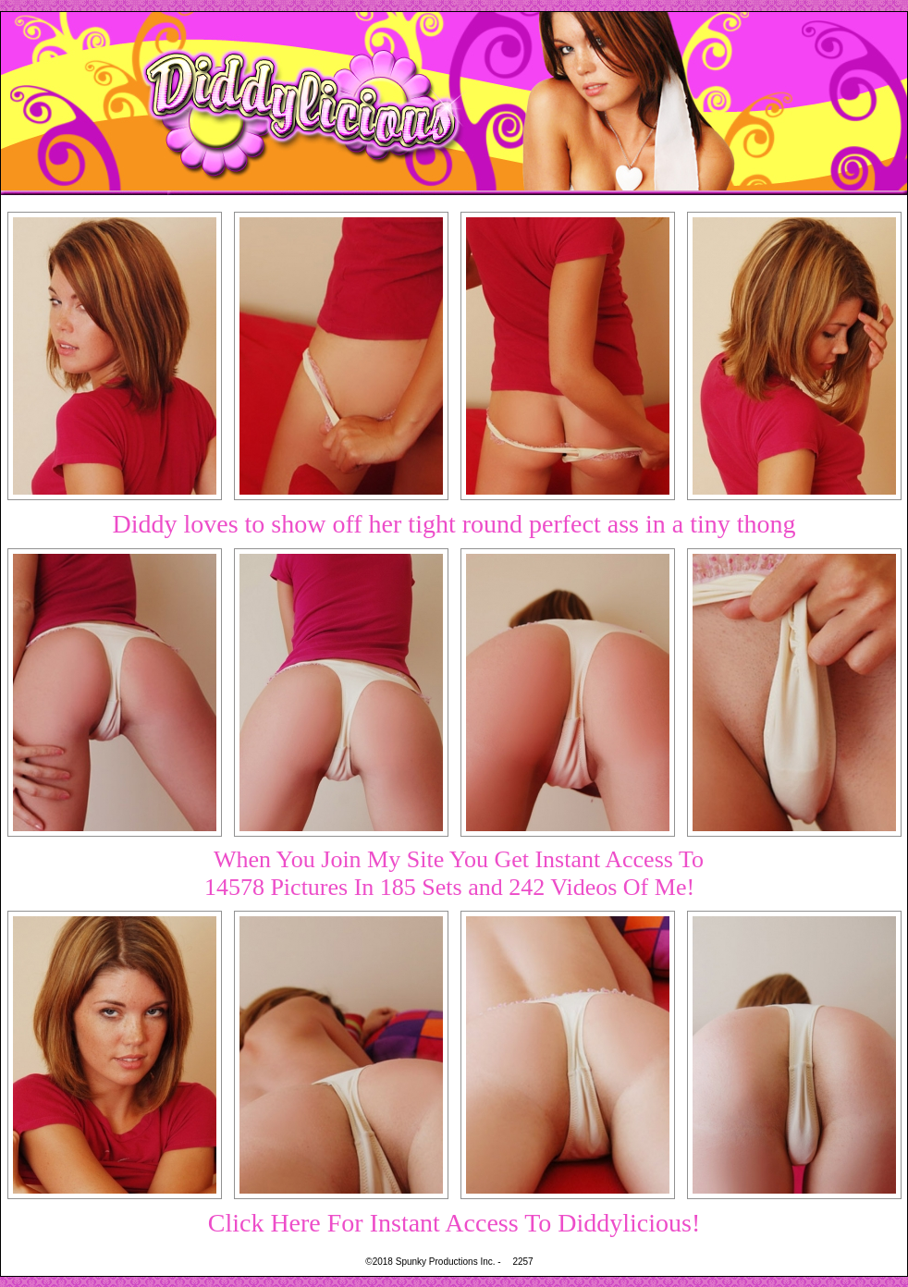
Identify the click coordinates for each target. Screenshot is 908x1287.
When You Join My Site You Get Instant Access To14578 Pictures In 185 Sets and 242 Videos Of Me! (454, 873)
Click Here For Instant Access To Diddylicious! (454, 1222)
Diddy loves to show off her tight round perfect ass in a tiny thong (453, 523)
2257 (522, 1261)
